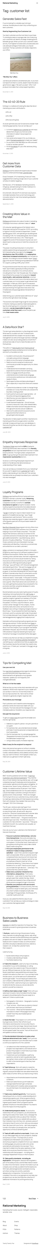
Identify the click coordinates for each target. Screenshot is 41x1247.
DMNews (6, 171)
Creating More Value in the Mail (16, 215)
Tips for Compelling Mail (17, 662)
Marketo (5, 925)
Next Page (33, 1198)
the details (14, 146)
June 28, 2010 (6, 432)
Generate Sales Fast (15, 18)
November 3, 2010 (8, 153)
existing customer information (25, 640)
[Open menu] (37, 3)
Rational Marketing (10, 3)
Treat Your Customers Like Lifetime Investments (19, 777)
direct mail (13, 718)
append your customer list (22, 130)
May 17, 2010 (6, 1184)
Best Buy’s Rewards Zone (11, 527)
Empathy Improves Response (20, 442)
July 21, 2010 (6, 317)
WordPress (35, 1243)
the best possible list (17, 140)
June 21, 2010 (6, 482)
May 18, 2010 (6, 908)
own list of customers (13, 671)
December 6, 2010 (8, 92)
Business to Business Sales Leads (15, 919)
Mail (13, 85)
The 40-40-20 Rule (14, 101)
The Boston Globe (8, 446)
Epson (33, 623)
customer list (7, 427)
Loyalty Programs (13, 492)
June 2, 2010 (6, 653)
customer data (27, 173)
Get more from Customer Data (12, 165)
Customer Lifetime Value (17, 771)
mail (31, 646)
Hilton (5, 550)
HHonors (25, 569)
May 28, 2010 (6, 761)
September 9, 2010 (8, 204)
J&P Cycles (29, 594)
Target (5, 513)
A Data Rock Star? (13, 327)
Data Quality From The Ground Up (23, 348)
